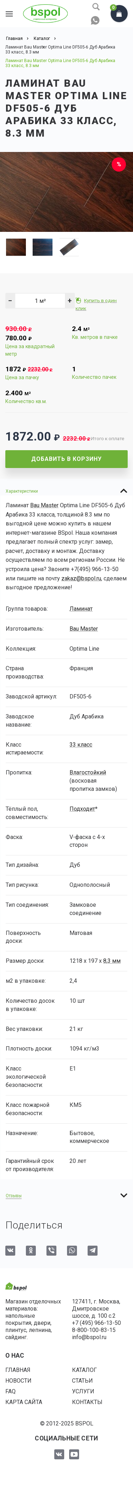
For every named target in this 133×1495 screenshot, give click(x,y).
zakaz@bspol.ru (81, 578)
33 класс (81, 744)
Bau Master (44, 505)
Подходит (82, 808)
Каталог (84, 1370)
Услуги (83, 1391)
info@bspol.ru (89, 1337)
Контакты (87, 1402)
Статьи (82, 1380)
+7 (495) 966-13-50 (96, 1322)
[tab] (66, 490)
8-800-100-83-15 (94, 1330)
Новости (18, 1380)
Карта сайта (23, 1402)
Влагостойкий (88, 772)
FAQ (10, 1391)
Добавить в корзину (66, 459)
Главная (18, 1370)
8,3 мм (112, 960)
